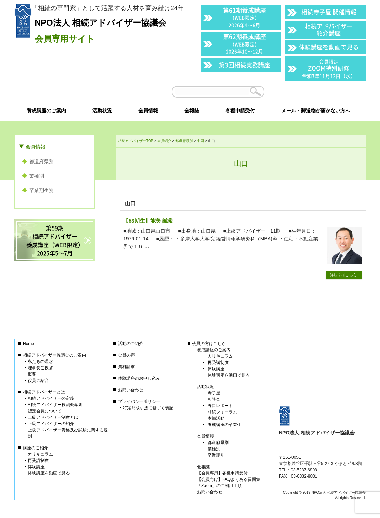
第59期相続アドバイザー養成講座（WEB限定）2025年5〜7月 (55, 240)
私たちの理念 (40, 361)
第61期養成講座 (244, 17)
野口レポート (220, 405)
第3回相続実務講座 (244, 64)
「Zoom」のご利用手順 (219, 485)
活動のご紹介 (130, 343)
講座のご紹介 (35, 447)
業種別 (36, 176)
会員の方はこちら (209, 343)
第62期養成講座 (244, 43)
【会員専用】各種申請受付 (222, 473)
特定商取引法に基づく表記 (148, 407)
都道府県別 (41, 161)
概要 (32, 374)
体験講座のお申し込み (139, 378)
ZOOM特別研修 (328, 68)
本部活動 (216, 418)
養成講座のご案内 (214, 349)
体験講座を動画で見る (329, 46)
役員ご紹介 (38, 380)
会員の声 (126, 355)
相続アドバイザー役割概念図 (55, 404)
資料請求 (126, 366)
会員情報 (35, 147)
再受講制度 (38, 460)
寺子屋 (214, 393)
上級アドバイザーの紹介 (51, 423)
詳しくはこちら (343, 275)
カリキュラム (40, 454)
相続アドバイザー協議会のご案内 (54, 355)
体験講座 (36, 466)
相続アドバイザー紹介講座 (329, 29)
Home (28, 343)
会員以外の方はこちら (317, 91)
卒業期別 (216, 455)
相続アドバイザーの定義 (51, 398)
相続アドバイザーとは (44, 392)
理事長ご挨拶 (40, 367)
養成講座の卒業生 (224, 424)
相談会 (214, 399)
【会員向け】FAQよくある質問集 (228, 479)
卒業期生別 (41, 190)
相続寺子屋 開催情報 (328, 11)
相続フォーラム (222, 412)
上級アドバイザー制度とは (53, 417)
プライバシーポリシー (139, 401)
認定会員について (44, 411)
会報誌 (203, 466)
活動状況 (205, 386)
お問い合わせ (130, 389)
